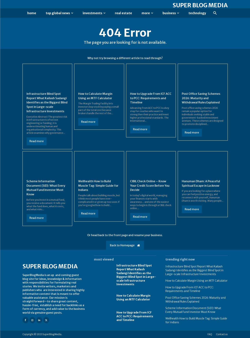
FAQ (210, 334)
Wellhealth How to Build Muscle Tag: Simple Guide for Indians (96, 185)
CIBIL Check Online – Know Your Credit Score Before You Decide (149, 185)
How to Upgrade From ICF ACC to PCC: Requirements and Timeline (149, 98)
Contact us (222, 334)
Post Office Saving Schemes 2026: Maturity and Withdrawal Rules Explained (202, 98)
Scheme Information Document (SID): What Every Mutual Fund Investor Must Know (193, 310)
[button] (215, 13)
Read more (36, 141)
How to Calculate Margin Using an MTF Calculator (133, 297)
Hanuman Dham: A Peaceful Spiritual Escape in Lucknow (201, 183)
